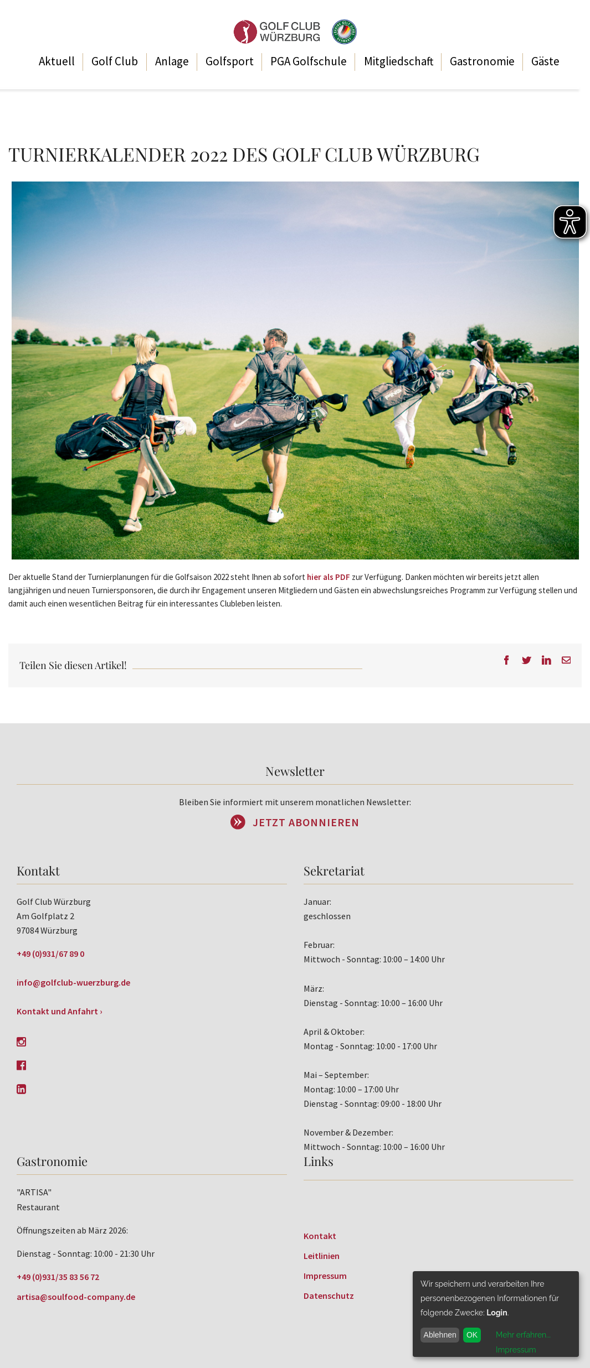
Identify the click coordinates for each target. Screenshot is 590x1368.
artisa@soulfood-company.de (76, 1296)
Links (319, 1161)
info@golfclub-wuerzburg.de (73, 982)
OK (472, 1334)
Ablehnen (440, 1334)
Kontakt (320, 1235)
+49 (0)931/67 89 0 (50, 953)
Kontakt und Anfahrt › (59, 1011)
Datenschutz (329, 1295)
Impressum (325, 1275)
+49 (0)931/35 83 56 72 (58, 1276)
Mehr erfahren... (523, 1334)
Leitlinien (322, 1255)
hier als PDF (328, 577)
